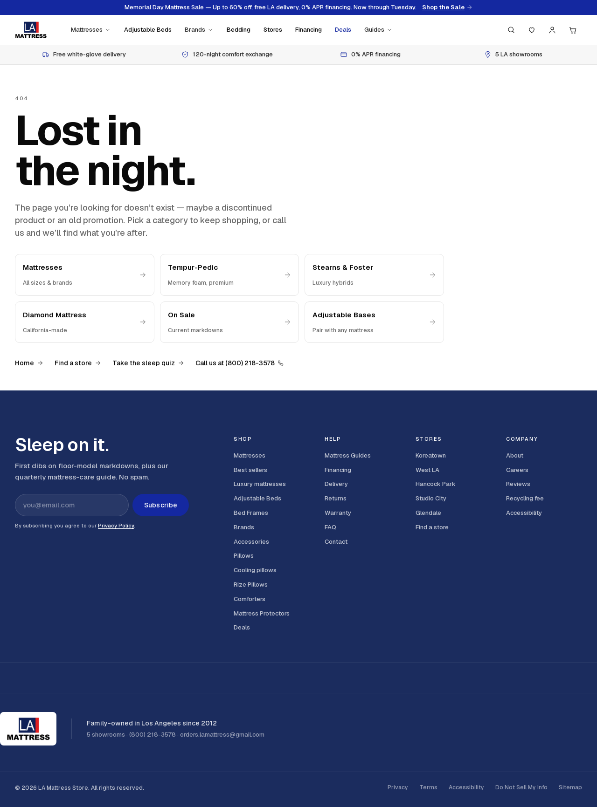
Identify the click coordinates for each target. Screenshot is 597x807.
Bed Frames (251, 513)
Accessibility (524, 513)
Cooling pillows (255, 570)
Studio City (431, 498)
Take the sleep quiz (148, 363)
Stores (273, 30)
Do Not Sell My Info (521, 787)
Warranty (338, 513)
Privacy (398, 787)
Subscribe (160, 505)
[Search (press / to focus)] (511, 30)
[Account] (552, 30)
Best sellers (250, 470)
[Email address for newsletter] (72, 505)
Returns (336, 498)
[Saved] (531, 30)
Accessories (251, 542)
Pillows (244, 556)
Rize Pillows (251, 584)
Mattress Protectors (262, 613)
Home (29, 363)
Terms (428, 787)
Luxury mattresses (260, 484)
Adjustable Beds (148, 30)
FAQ (330, 527)
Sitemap (570, 787)
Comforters (249, 599)
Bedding (238, 30)
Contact (336, 542)
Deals (343, 30)
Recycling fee (525, 498)
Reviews (518, 484)
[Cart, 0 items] (572, 30)
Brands (199, 30)
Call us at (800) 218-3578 (239, 363)
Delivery (336, 484)
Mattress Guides (348, 455)
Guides (378, 30)
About (514, 455)
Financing (308, 30)
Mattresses (91, 30)
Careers (517, 470)
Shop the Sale (447, 7)
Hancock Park (436, 484)
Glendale (428, 513)
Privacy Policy (116, 525)
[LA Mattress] (31, 30)
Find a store (78, 363)
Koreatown (431, 455)
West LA (427, 470)
